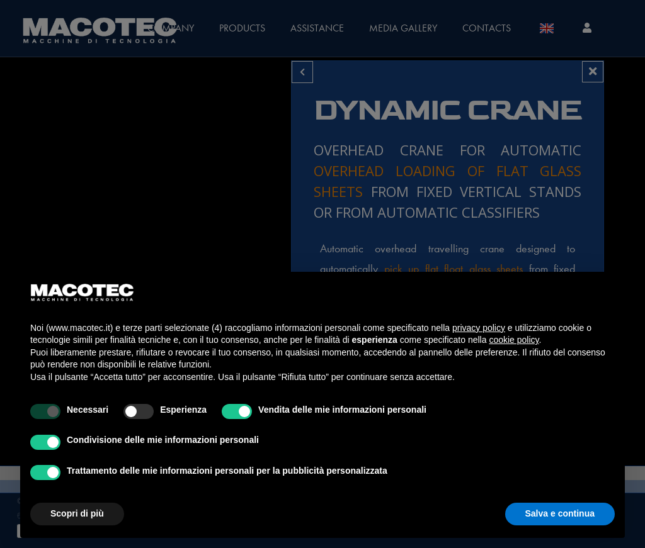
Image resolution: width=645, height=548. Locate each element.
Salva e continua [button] (560, 513)
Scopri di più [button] (77, 513)
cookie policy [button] (514, 340)
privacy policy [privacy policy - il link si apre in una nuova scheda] (478, 328)
